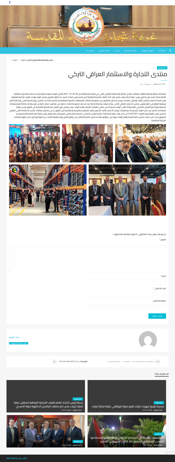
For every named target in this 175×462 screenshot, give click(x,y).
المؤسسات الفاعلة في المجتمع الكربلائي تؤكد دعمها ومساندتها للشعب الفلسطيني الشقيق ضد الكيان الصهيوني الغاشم (127, 439)
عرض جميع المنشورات (18, 343)
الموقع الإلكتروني (159, 300)
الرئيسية (15, 60)
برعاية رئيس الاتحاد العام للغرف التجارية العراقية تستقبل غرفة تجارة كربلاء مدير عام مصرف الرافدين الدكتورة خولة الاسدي (48, 404)
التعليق (162, 239)
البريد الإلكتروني (159, 288)
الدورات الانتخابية (130, 50)
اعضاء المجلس (104, 50)
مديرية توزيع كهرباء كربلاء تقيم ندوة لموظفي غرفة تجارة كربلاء (128, 406)
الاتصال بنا (90, 50)
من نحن (117, 50)
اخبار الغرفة (24, 60)
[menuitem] (147, 50)
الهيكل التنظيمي (147, 50)
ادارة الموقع (157, 84)
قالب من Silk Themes (16, 458)
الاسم (163, 276)
